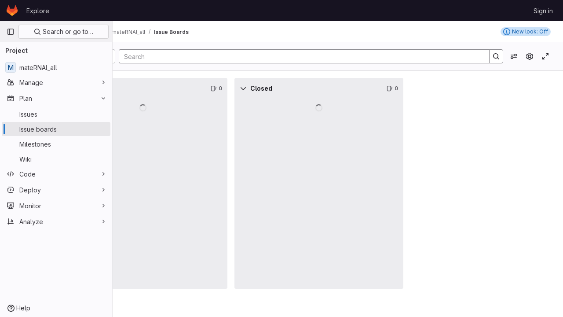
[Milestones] (56, 144)
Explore (37, 11)
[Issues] (56, 114)
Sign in (543, 11)
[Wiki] (56, 159)
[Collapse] (132, 88)
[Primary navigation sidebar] (11, 32)
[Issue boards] (56, 129)
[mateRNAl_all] (56, 67)
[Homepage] (12, 11)
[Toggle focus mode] (545, 56)
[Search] (332, 56)
